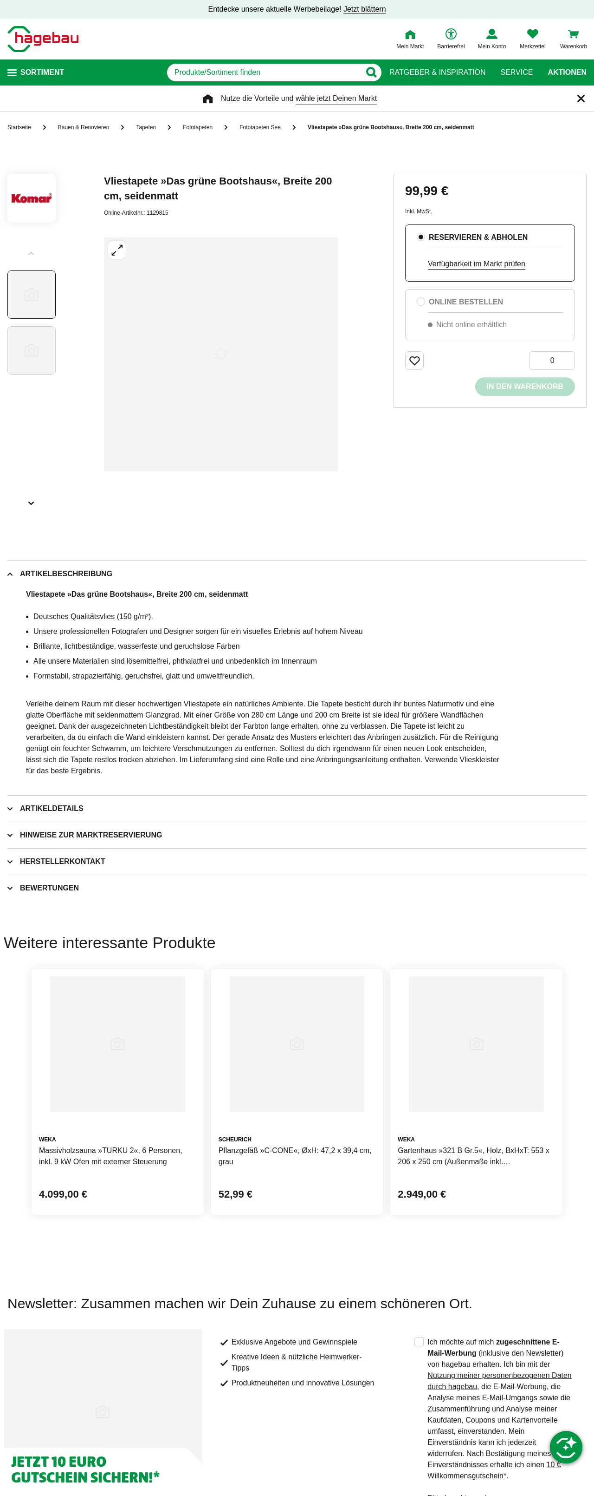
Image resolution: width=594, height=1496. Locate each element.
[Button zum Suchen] (371, 72)
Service (516, 72)
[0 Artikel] (552, 360)
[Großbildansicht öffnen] (221, 354)
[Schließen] (581, 98)
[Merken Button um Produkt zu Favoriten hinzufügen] (414, 360)
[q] (264, 72)
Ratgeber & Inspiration (437, 72)
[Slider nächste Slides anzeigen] (31, 500)
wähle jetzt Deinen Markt (336, 98)
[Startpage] (42, 39)
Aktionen (567, 72)
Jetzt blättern (364, 9)
